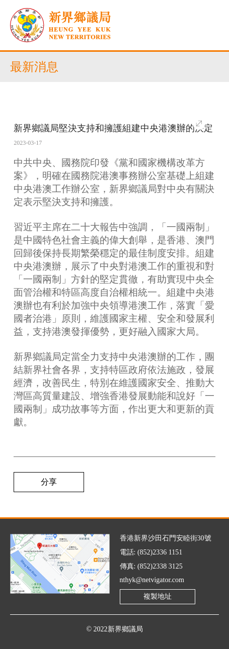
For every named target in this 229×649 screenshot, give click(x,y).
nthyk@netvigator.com (152, 580)
